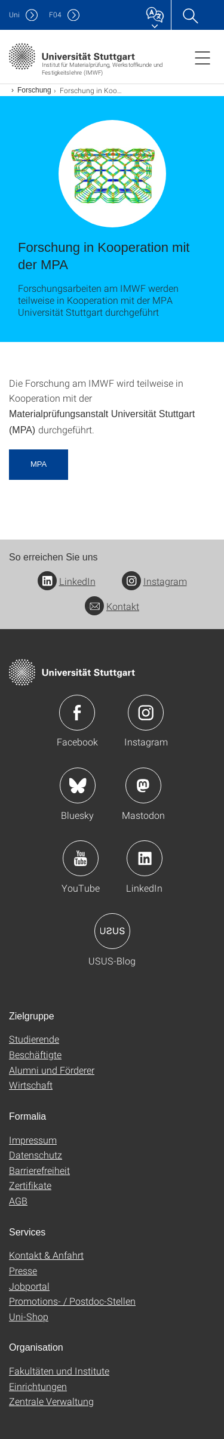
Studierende (34, 1039)
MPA (38, 464)
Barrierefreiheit (39, 1170)
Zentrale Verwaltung (51, 1401)
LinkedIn (67, 581)
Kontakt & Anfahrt (46, 1255)
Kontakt (112, 606)
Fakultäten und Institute (59, 1370)
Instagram (154, 581)
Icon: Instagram (146, 713)
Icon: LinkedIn (144, 858)
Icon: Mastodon (143, 785)
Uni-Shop (28, 1316)
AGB (18, 1200)
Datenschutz (35, 1154)
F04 (55, 14)
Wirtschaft (31, 1085)
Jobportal (29, 1286)
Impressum (33, 1139)
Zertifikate (30, 1185)
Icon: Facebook (77, 713)
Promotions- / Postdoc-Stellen (72, 1301)
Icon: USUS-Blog (112, 931)
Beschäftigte (35, 1054)
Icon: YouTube (81, 858)
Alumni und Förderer (51, 1070)
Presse (23, 1270)
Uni (14, 14)
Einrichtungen (38, 1386)
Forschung (34, 90)
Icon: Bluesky (78, 785)
